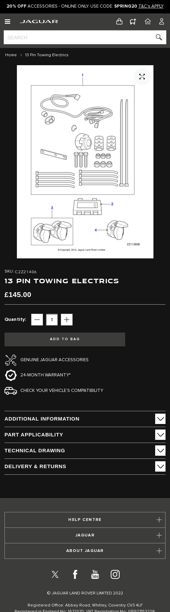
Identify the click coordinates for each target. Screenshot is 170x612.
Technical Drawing (34, 450)
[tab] (85, 419)
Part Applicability (33, 434)
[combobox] (85, 37)
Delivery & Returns (35, 466)
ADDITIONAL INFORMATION (42, 419)
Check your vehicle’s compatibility (61, 390)
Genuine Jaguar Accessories (54, 360)
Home (11, 55)
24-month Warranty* (45, 375)
